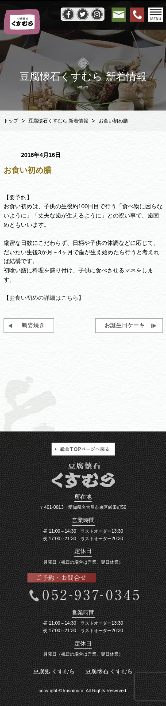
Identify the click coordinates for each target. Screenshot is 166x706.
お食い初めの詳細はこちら (43, 297)
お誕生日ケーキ (124, 325)
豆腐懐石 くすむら (109, 671)
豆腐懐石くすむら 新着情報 (58, 120)
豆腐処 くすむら (54, 671)
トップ (11, 120)
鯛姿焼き (33, 325)
